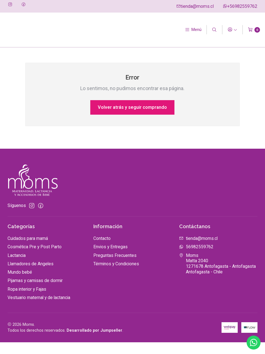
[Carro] (254, 30)
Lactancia (17, 267)
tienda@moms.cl (195, 6)
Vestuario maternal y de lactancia (39, 309)
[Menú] (193, 29)
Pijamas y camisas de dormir (35, 292)
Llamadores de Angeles (31, 275)
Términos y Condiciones (116, 275)
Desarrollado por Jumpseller (94, 342)
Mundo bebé (20, 283)
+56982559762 (240, 6)
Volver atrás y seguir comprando (132, 119)
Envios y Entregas (110, 258)
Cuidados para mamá (28, 250)
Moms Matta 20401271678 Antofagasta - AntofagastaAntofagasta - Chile (217, 275)
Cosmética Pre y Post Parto (35, 258)
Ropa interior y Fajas (27, 301)
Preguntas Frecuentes (115, 267)
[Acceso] (232, 29)
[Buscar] (214, 29)
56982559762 (196, 258)
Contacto (102, 250)
